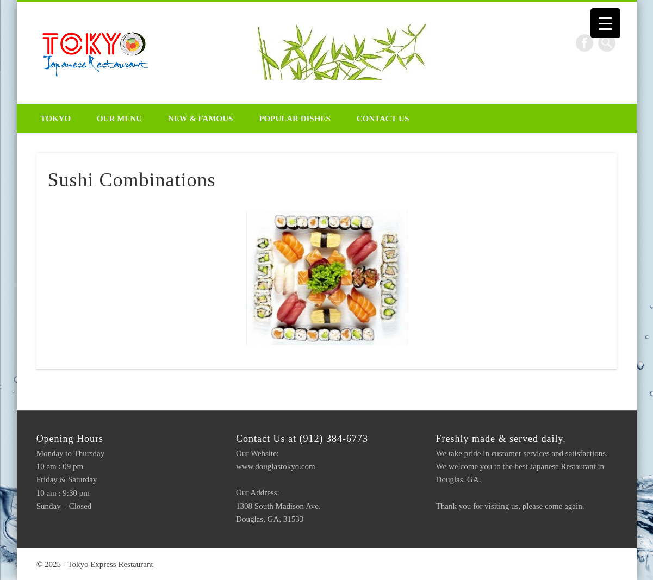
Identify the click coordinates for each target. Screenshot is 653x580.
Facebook (584, 43)
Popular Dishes (294, 118)
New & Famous (200, 118)
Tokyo (56, 118)
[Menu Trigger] (605, 23)
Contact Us (383, 118)
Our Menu (119, 118)
